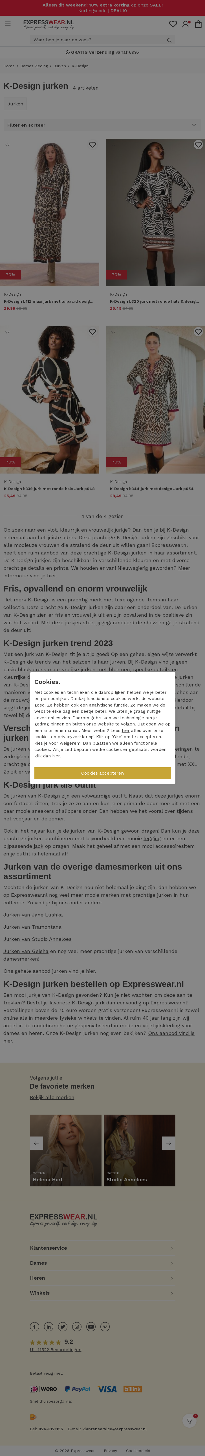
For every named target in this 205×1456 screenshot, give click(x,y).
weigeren (69, 743)
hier (126, 730)
